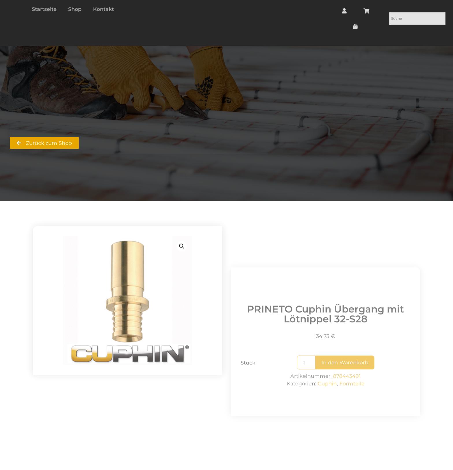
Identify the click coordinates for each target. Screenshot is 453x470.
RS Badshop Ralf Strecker (42, 133)
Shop (95, 133)
